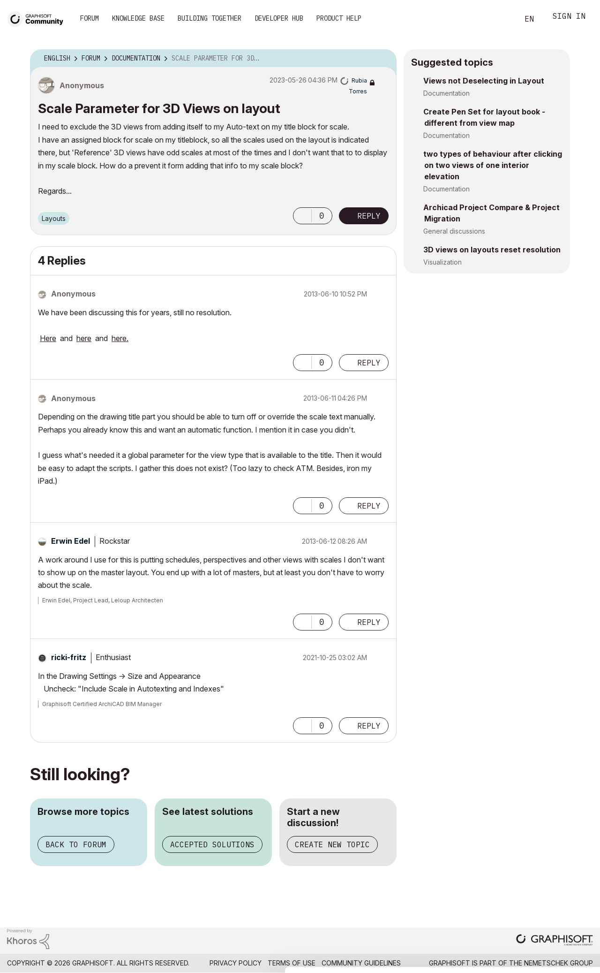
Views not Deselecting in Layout (483, 80)
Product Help (338, 18)
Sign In (569, 17)
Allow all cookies (545, 865)
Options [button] (383, 58)
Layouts (54, 218)
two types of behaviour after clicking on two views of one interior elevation (492, 165)
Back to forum (75, 844)
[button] (302, 216)
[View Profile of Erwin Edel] (70, 541)
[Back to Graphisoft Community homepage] (38, 18)
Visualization (442, 262)
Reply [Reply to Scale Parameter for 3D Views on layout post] (369, 215)
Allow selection (546, 888)
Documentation (446, 93)
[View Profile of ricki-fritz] (68, 657)
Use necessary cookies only (546, 916)
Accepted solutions (212, 844)
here (83, 338)
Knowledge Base (138, 18)
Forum (89, 18)
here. (120, 338)
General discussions (454, 231)
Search (501, 19)
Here (48, 338)
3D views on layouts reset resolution (492, 249)
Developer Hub (279, 18)
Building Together (209, 18)
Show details (371, 961)
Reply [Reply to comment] (369, 362)
